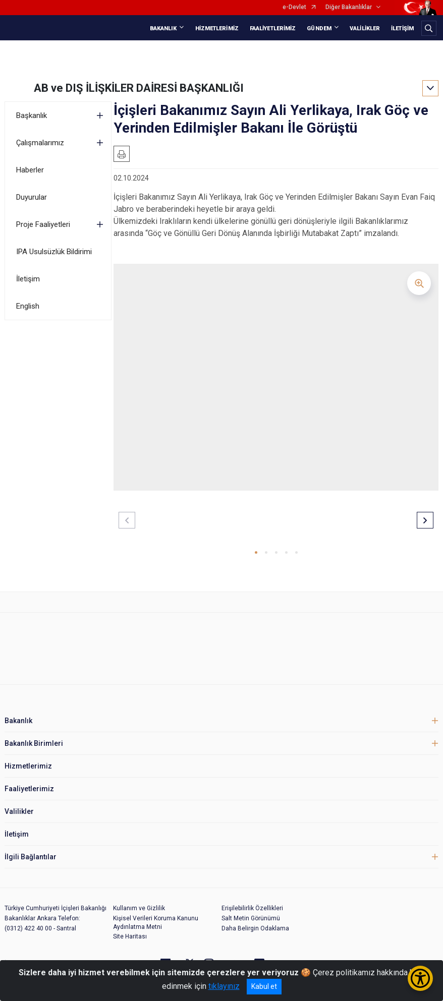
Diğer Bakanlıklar (348, 7)
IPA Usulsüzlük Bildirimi (54, 251)
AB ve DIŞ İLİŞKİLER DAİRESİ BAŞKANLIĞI (139, 88)
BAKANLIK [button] (163, 28)
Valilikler (19, 811)
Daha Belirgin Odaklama (255, 928)
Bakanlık (18, 721)
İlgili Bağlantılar (31, 857)
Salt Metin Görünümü (251, 918)
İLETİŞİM (402, 28)
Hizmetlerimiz (28, 766)
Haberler (30, 169)
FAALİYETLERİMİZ (273, 28)
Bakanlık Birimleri (34, 743)
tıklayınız (224, 986)
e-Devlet (294, 7)
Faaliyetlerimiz (29, 789)
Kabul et (264, 986)
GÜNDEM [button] (319, 28)
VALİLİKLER (365, 28)
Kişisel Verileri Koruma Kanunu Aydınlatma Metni (155, 922)
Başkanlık (31, 115)
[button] (256, 552)
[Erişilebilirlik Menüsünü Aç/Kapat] (420, 978)
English (27, 306)
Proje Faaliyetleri (43, 224)
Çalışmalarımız (40, 142)
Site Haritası (130, 936)
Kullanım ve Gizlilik (139, 908)
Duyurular (31, 197)
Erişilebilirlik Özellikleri (252, 908)
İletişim (28, 278)
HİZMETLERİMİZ (217, 28)
